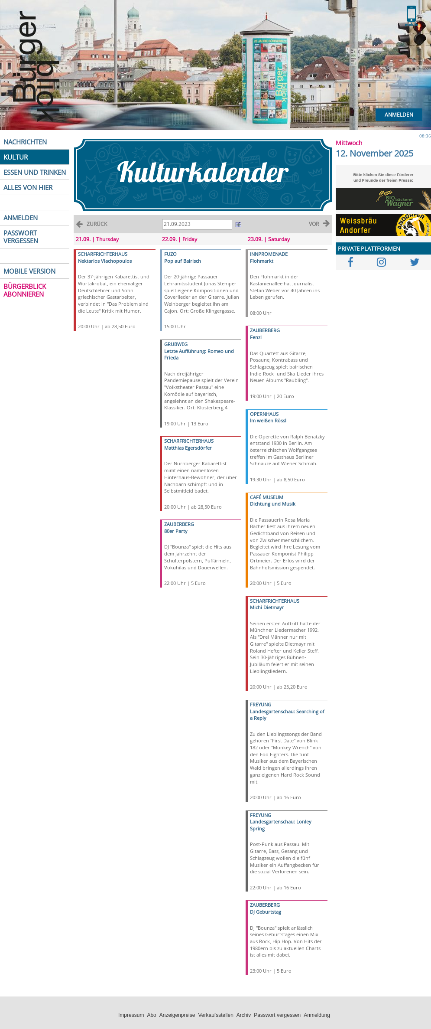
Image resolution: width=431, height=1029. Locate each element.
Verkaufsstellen (215, 1015)
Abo (151, 1015)
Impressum (131, 1015)
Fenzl (256, 337)
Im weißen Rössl (268, 420)
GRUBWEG (176, 344)
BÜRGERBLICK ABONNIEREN (24, 290)
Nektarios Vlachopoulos (105, 261)
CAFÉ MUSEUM (266, 497)
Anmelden (399, 114)
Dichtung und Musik (272, 503)
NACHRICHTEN (25, 141)
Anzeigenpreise (177, 1015)
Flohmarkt (261, 261)
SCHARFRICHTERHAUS (102, 254)
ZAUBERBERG (179, 524)
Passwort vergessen (277, 1015)
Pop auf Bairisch (182, 261)
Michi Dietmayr (267, 607)
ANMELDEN (20, 217)
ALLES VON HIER (27, 187)
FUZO (170, 254)
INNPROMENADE (269, 254)
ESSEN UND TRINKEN (34, 172)
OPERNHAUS (264, 414)
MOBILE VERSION (29, 271)
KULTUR (15, 157)
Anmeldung (317, 1015)
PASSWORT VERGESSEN (20, 237)
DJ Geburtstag (265, 911)
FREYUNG (260, 704)
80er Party (176, 531)
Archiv (244, 1015)
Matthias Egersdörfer (188, 447)
